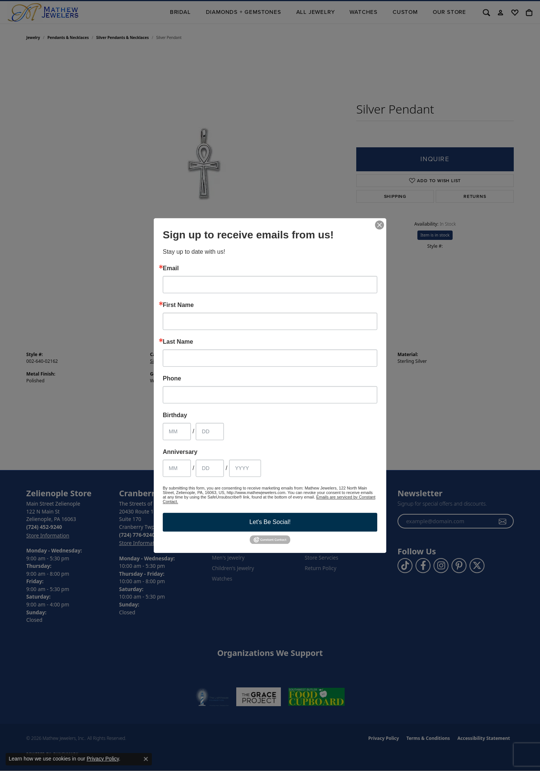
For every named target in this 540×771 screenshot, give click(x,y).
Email (171, 268)
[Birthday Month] (177, 431)
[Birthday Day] (210, 431)
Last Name (178, 342)
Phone (172, 379)
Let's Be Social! (270, 522)
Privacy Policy (103, 759)
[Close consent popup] (146, 759)
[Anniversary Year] (245, 468)
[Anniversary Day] (210, 468)
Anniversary (180, 452)
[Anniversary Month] (177, 468)
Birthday (175, 415)
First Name (178, 305)
